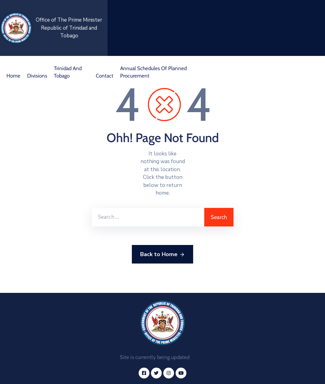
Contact (104, 76)
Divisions (37, 76)
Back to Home (162, 255)
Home (13, 76)
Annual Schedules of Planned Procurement (153, 72)
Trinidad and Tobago (68, 72)
